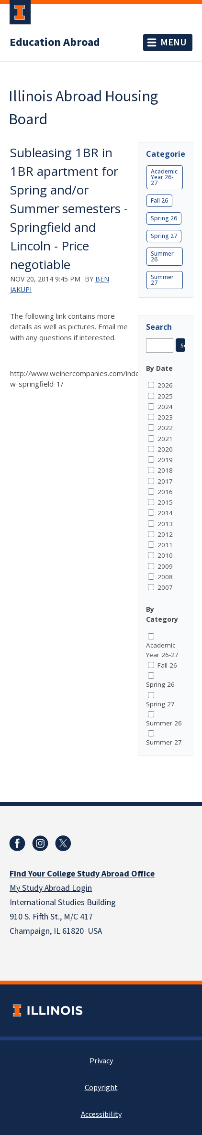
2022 (165, 427)
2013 (165, 523)
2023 (165, 417)
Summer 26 (162, 256)
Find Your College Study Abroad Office (82, 874)
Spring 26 (164, 218)
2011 (165, 544)
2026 (165, 385)
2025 (165, 396)
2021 (165, 438)
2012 (165, 534)
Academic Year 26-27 (164, 177)
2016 (165, 491)
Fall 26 (159, 200)
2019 (165, 459)
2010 (165, 555)
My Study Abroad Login (51, 888)
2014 (165, 512)
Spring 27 (164, 236)
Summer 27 (162, 280)
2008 (165, 577)
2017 (165, 481)
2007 (165, 587)
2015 (165, 502)
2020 (165, 449)
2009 (165, 566)
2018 (165, 470)
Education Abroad (55, 42)
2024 (165, 406)
